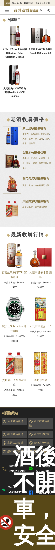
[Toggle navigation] (7, 10)
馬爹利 (25, 158)
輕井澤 (32, 143)
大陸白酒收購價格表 (35, 201)
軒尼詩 (34, 158)
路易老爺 (43, 163)
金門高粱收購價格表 (35, 178)
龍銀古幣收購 (42, 442)
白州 (47, 139)
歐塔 (29, 163)
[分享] (48, 10)
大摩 (24, 139)
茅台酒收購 (27, 207)
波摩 (31, 139)
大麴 (31, 185)
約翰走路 (45, 134)
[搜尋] (41, 10)
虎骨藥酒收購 (41, 207)
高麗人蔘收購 (15, 442)
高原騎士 (35, 134)
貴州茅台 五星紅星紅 (14, 380)
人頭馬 (42, 158)
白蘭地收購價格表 (34, 152)
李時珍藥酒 (40, 380)
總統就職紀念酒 (42, 185)
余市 (24, 143)
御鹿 (35, 163)
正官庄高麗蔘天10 (40, 326)
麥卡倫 (25, 134)
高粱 (24, 185)
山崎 (41, 139)
